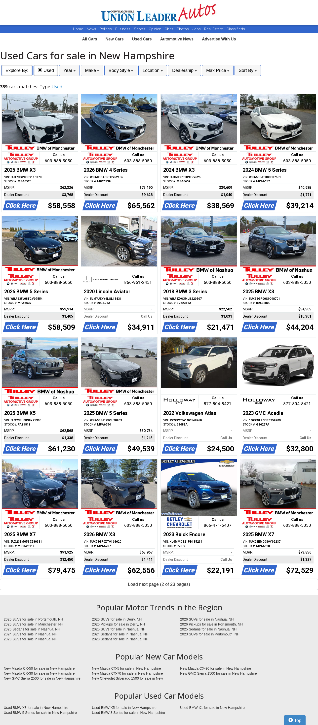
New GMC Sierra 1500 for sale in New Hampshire (218, 673)
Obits (169, 29)
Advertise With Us (219, 39)
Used (46, 70)
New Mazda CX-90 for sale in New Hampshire (215, 668)
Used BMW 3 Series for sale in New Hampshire (128, 713)
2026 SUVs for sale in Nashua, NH (207, 619)
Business (123, 29)
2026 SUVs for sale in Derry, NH (117, 619)
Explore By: (16, 70)
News (91, 29)
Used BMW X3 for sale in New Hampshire (36, 708)
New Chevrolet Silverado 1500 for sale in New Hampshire (127, 678)
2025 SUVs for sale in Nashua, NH (119, 629)
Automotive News (177, 39)
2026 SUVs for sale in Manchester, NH (33, 624)
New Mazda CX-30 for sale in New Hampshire (39, 673)
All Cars (89, 39)
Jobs (197, 29)
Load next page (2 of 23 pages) (159, 584)
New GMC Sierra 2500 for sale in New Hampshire (42, 678)
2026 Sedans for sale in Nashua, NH (32, 629)
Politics (106, 29)
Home (78, 29)
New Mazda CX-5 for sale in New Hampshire (126, 668)
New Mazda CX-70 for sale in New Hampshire (127, 673)
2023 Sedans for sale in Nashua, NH (120, 639)
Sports (140, 29)
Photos (183, 29)
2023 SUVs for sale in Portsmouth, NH (209, 634)
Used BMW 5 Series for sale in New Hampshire (40, 713)
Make (92, 70)
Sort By (248, 70)
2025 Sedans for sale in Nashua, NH (208, 629)
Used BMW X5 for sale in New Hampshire (124, 708)
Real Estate (214, 29)
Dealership (184, 70)
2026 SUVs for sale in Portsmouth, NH (33, 619)
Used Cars (142, 39)
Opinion (155, 29)
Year (69, 70)
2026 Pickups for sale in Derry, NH (118, 624)
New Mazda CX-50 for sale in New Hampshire (39, 668)
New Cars (115, 39)
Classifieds (236, 29)
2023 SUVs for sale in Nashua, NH (30, 639)
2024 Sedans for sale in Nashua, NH (120, 634)
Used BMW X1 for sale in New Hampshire (212, 708)
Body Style (121, 70)
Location (153, 70)
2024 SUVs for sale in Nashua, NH (30, 634)
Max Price (217, 70)
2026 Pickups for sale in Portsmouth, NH (211, 624)
